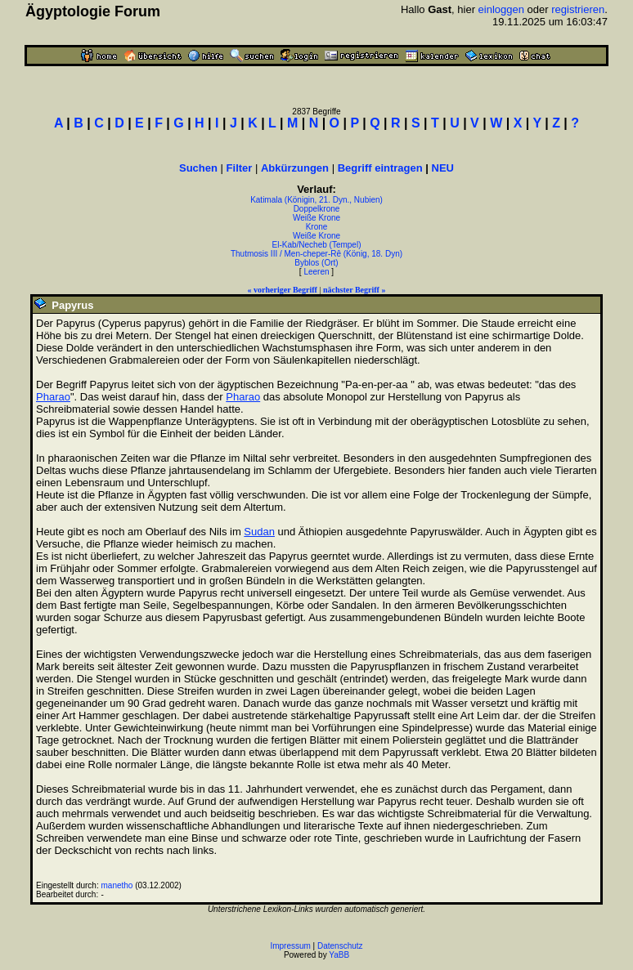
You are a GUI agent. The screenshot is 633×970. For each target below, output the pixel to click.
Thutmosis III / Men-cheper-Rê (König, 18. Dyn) (316, 253)
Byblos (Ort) (316, 262)
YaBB (339, 954)
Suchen (198, 168)
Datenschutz (340, 945)
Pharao (53, 397)
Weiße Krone (316, 217)
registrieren (577, 9)
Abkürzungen (295, 168)
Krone (317, 226)
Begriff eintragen (380, 168)
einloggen (501, 9)
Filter (240, 168)
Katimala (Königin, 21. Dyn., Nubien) (316, 199)
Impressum (290, 945)
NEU (443, 168)
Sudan (259, 531)
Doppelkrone (317, 208)
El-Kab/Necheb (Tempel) (316, 244)
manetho (117, 885)
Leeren (316, 271)
